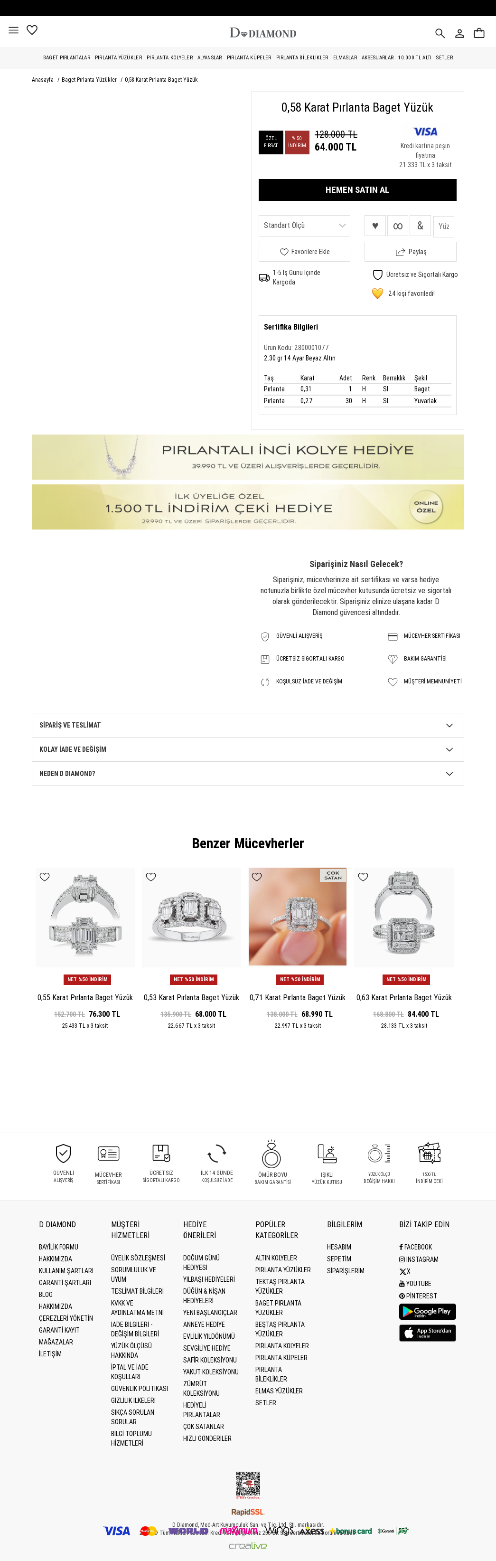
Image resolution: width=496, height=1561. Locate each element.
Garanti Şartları (65, 1283)
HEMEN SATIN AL (357, 189)
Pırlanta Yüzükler (118, 58)
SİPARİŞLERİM (346, 1271)
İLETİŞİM (50, 1354)
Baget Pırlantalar (66, 58)
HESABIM (339, 1247)
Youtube (415, 1283)
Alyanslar (209, 58)
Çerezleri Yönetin (66, 1318)
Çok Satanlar (203, 1426)
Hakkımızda (55, 1259)
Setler (444, 58)
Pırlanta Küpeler (249, 58)
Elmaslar (345, 58)
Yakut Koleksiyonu (211, 1372)
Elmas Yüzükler (279, 1391)
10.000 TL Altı (414, 58)
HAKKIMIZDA (55, 1306)
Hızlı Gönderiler (207, 1438)
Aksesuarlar (377, 58)
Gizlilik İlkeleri (133, 1400)
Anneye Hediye (204, 1324)
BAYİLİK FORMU (58, 1247)
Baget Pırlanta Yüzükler (90, 79)
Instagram (419, 1259)
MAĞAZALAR (56, 1342)
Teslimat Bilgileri (137, 1291)
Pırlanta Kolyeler (170, 58)
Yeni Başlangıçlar (210, 1312)
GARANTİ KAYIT (59, 1330)
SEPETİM (339, 1259)
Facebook (415, 1247)
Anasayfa (43, 79)
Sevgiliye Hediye (207, 1348)
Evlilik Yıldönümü (209, 1336)
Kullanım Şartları (66, 1271)
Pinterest (418, 1294)
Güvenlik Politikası (139, 1388)
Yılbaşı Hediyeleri (209, 1279)
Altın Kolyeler (276, 1258)
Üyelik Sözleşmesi (138, 1258)
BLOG (46, 1294)
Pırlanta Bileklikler (302, 58)
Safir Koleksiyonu (210, 1360)
